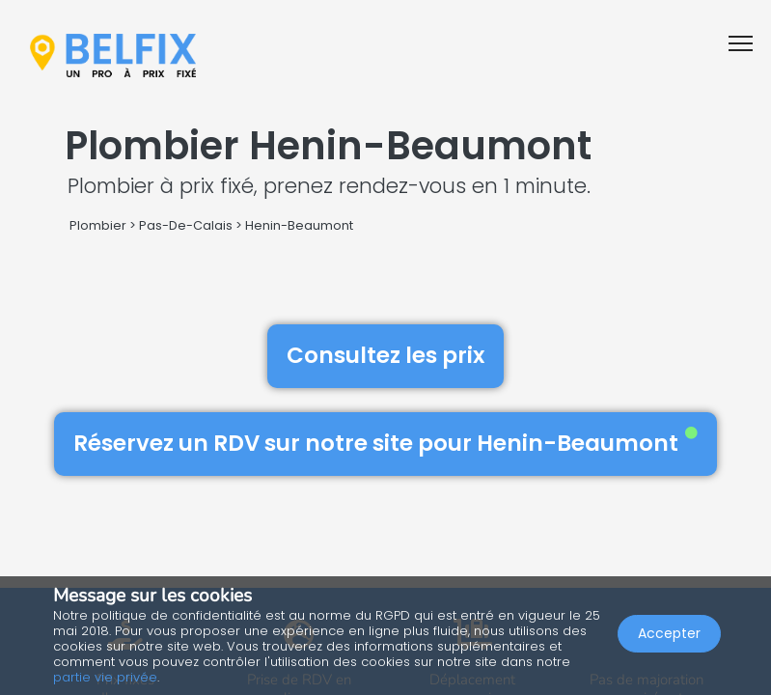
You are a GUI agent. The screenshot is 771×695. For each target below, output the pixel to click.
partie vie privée (105, 677)
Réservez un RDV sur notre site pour (385, 443)
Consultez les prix (385, 355)
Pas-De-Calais (186, 225)
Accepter (669, 633)
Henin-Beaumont (299, 225)
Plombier (97, 225)
